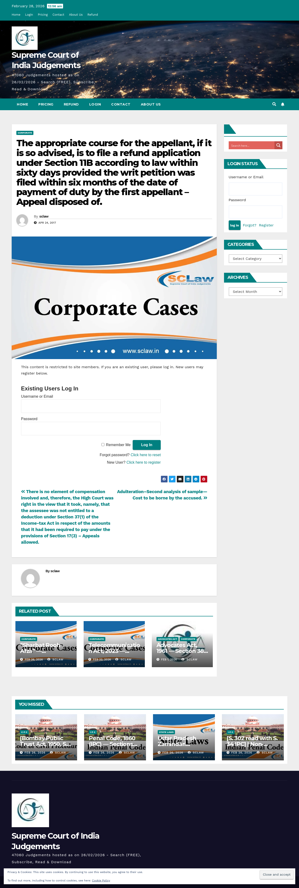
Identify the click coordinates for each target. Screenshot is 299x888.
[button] (274, 104)
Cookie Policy (101, 880)
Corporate (25, 132)
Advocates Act (167, 639)
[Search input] (252, 145)
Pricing (43, 14)
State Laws (166, 732)
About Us (75, 14)
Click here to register (143, 462)
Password (29, 419)
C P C (24, 732)
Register (266, 225)
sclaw (44, 216)
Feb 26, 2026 (35, 752)
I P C (92, 732)
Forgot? (249, 225)
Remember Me (118, 445)
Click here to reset (146, 455)
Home (16, 14)
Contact (58, 14)
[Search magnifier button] (278, 145)
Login (29, 14)
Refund (92, 14)
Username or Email (37, 396)
